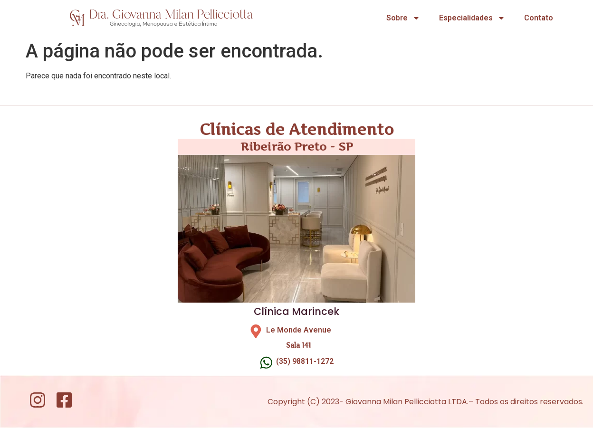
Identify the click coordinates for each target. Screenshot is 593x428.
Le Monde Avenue (298, 329)
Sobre (403, 18)
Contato (538, 17)
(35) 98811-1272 (305, 361)
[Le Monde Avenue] (256, 331)
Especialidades (472, 18)
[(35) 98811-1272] (266, 363)
